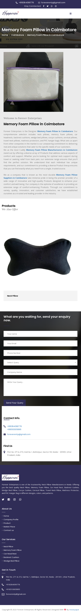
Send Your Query (14, 402)
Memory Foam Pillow (13, 550)
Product (7, 523)
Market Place (9, 526)
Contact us (9, 530)
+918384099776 (26, 2)
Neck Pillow (12, 296)
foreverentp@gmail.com (53, 2)
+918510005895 (14, 429)
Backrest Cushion (11, 557)
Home (5, 35)
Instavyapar (74, 609)
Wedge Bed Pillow (11, 561)
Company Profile (11, 519)
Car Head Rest (10, 553)
